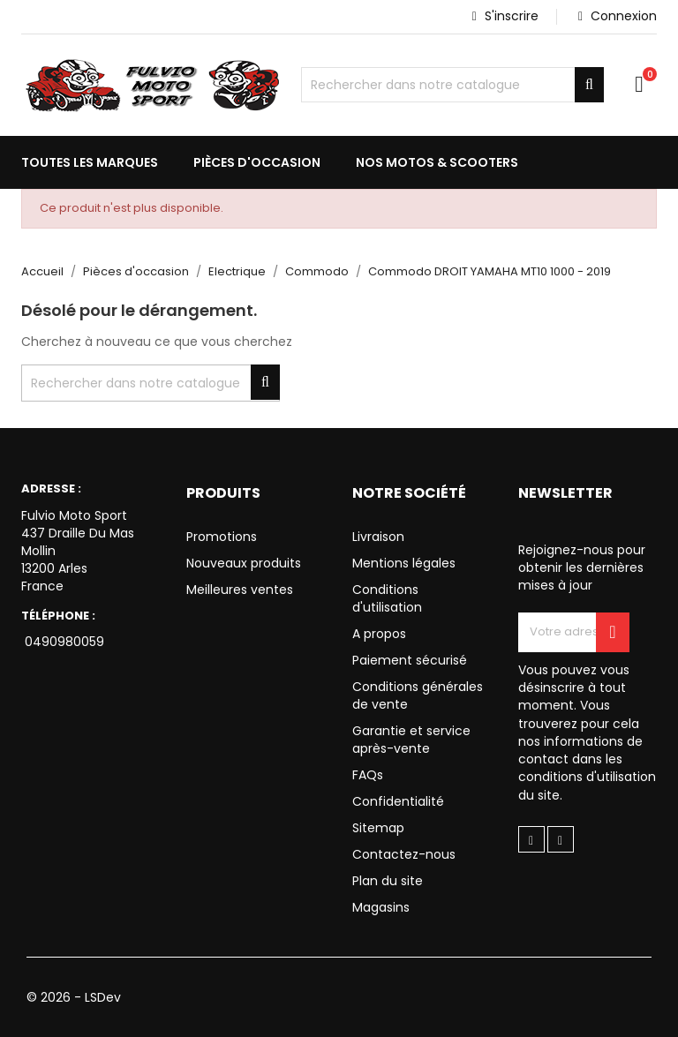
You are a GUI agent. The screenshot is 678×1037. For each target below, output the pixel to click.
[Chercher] (452, 84)
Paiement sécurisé (409, 660)
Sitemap (378, 828)
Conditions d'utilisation (387, 598)
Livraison (378, 536)
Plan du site (387, 881)
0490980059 (62, 641)
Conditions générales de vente (417, 695)
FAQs (367, 775)
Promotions (221, 536)
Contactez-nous (404, 854)
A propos (379, 633)
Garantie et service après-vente (411, 739)
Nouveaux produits (243, 563)
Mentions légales (404, 563)
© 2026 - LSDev (73, 997)
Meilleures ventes (239, 589)
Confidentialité (398, 801)
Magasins (381, 907)
